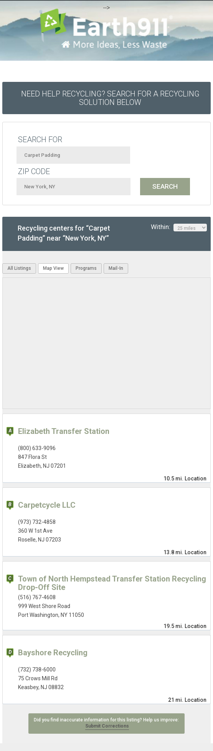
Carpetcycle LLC (47, 505)
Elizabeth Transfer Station (63, 431)
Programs (86, 268)
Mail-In (116, 268)
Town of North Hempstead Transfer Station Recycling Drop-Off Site (112, 583)
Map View (53, 268)
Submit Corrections (107, 726)
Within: (179, 227)
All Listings (19, 268)
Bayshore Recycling (53, 652)
